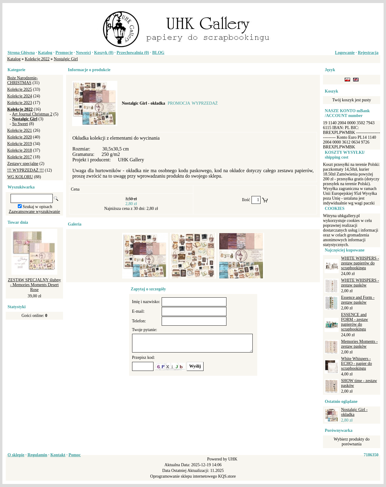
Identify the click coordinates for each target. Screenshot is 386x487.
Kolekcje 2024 (19, 96)
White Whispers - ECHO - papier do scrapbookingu (356, 363)
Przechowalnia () (133, 52)
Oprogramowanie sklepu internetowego (183, 476)
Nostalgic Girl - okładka (354, 412)
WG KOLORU (20, 177)
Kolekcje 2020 (19, 137)
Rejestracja (368, 52)
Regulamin (37, 455)
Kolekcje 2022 (37, 59)
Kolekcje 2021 (19, 130)
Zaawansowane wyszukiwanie (34, 211)
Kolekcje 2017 (19, 157)
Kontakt (57, 455)
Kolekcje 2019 (19, 143)
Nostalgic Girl (66, 59)
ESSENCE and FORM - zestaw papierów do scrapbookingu (354, 321)
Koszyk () (103, 52)
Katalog (45, 52)
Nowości (83, 52)
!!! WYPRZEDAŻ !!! (25, 170)
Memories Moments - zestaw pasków (359, 344)
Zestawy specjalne (22, 163)
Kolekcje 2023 (19, 102)
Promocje (64, 52)
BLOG (158, 52)
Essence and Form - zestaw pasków (358, 300)
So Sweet (20, 124)
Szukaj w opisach (37, 206)
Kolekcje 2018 (19, 150)
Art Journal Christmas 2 (32, 114)
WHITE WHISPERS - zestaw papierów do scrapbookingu (360, 263)
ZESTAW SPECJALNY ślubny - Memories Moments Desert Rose (34, 285)
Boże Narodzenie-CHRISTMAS (22, 80)
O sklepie (16, 455)
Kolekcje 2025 (19, 89)
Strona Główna (21, 52)
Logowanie (345, 52)
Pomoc (74, 455)
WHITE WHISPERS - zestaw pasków (360, 282)
